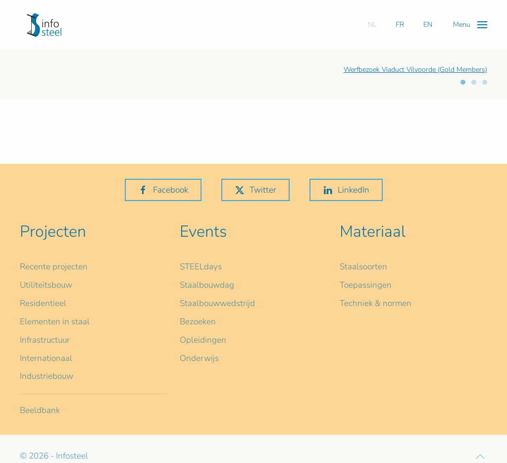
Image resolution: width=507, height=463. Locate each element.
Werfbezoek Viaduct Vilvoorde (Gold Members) (415, 69)
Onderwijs (199, 358)
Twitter (255, 190)
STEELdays (201, 266)
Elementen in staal (55, 321)
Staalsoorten (363, 266)
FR (400, 24)
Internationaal (46, 358)
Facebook (163, 190)
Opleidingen (203, 340)
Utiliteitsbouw (46, 285)
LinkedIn (346, 190)
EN (427, 24)
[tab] (462, 82)
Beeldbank (40, 410)
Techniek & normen (375, 303)
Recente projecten (54, 266)
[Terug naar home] (44, 25)
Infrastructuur (45, 340)
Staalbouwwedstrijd (217, 303)
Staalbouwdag (207, 285)
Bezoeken (198, 321)
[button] (470, 24)
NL (372, 24)
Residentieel (43, 303)
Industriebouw (46, 376)
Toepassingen (366, 285)
